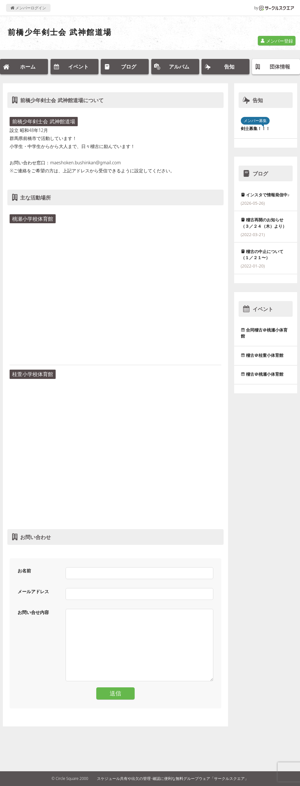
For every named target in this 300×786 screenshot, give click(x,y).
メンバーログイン (28, 8)
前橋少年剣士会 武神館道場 (60, 32)
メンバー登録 (276, 41)
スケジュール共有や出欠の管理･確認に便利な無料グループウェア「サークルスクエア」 (173, 778)
